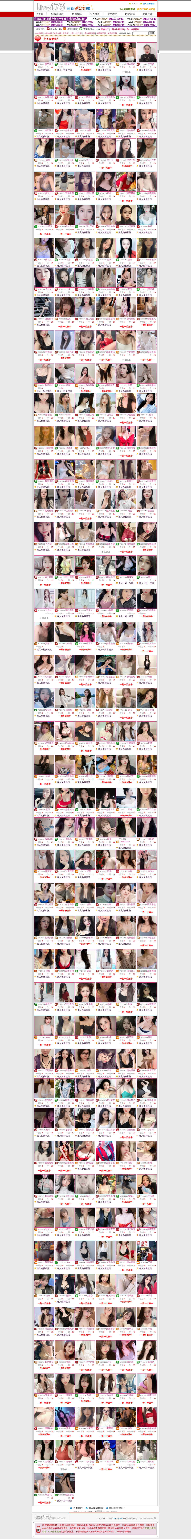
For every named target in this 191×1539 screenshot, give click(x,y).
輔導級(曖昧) (72, 29)
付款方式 (130, 14)
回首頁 (39, 14)
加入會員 (95, 14)
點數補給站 (57, 14)
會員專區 (77, 14)
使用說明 (112, 14)
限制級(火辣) (56, 29)
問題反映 (147, 14)
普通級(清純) (88, 29)
